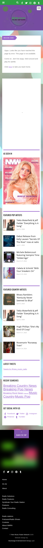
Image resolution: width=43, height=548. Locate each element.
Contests (5, 522)
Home (4, 479)
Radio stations (7, 516)
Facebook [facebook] (9, 413)
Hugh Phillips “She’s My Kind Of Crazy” (28, 328)
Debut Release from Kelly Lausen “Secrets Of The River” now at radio (28, 239)
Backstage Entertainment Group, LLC (21, 541)
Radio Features (8, 499)
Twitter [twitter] (20, 413)
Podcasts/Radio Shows (11, 519)
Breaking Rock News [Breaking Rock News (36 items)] (13, 393)
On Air (4, 484)
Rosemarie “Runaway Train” (27, 344)
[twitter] (26, 2)
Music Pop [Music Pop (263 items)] (22, 396)
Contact (5, 528)
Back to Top (21, 435)
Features (5, 505)
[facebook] (22, 2)
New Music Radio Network (20, 534)
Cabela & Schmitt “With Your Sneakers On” (28, 270)
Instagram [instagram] (31, 413)
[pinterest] (34, 2)
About (4, 488)
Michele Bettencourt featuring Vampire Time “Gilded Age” (28, 255)
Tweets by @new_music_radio (15, 369)
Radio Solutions (8, 496)
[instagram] (30, 2)
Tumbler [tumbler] (20, 417)
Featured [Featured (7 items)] (26, 393)
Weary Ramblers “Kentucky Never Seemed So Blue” (25, 297)
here (10, 67)
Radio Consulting (8, 508)
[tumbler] (38, 2)
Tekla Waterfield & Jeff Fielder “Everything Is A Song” (27, 223)
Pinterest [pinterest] (9, 417)
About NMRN (7, 525)
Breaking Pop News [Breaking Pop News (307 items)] (18, 389)
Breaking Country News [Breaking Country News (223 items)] (20, 385)
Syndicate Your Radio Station (13, 502)
